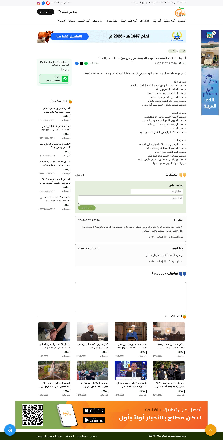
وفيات (71, 21)
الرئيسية (182, 21)
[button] (214, 33)
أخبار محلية (169, 21)
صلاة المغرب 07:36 (62, 2)
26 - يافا (139, 2)
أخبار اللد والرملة (128, 21)
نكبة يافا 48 (111, 21)
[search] (67, 12)
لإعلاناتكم (69, 436)
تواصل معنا (82, 436)
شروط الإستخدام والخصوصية (49, 436)
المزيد (62, 21)
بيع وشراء (98, 21)
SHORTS (145, 21)
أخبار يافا (157, 21)
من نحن (94, 436)
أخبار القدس (84, 21)
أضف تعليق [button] (87, 207)
